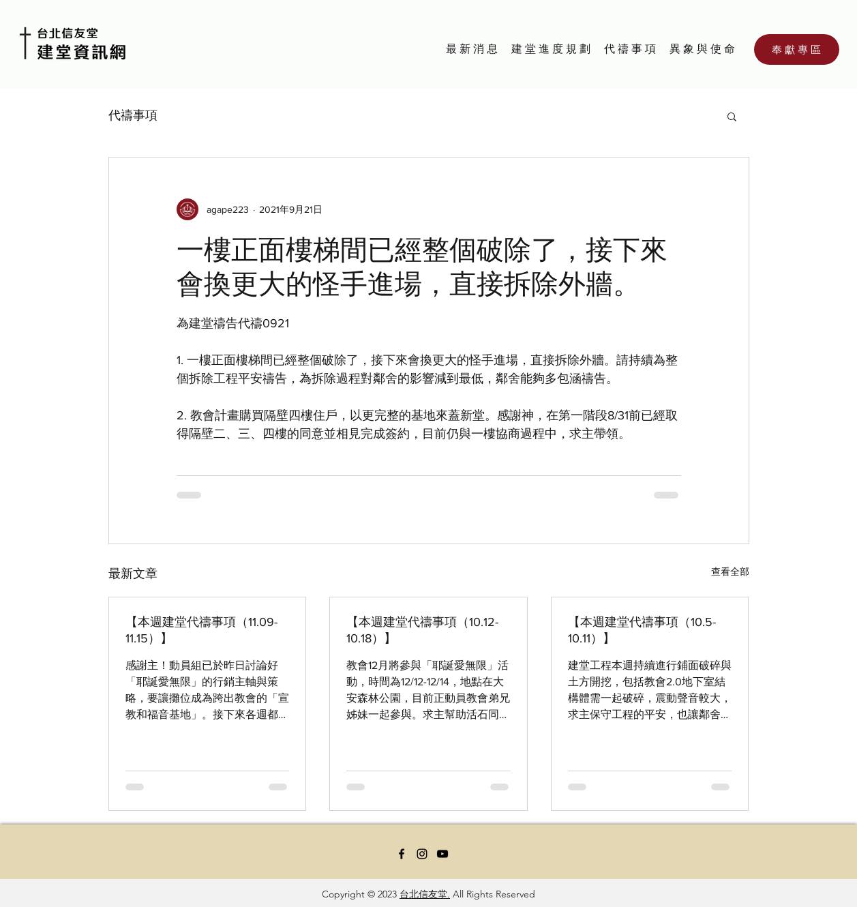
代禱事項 (132, 115)
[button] (731, 115)
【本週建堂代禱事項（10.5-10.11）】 (642, 630)
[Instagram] (422, 854)
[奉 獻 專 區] (796, 49)
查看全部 (730, 571)
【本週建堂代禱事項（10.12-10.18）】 (422, 630)
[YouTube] (442, 854)
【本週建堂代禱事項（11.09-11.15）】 (201, 630)
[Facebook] (401, 854)
